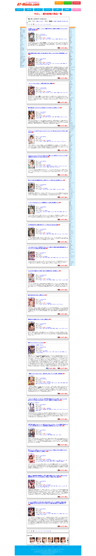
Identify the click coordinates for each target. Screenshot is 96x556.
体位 (70, 146)
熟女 (55, 211)
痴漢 (21, 33)
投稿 (70, 169)
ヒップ (70, 199)
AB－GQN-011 (43, 377)
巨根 (70, 70)
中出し (41, 63)
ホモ (70, 229)
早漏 (70, 141)
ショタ (70, 117)
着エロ (70, 157)
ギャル (70, 68)
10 (47, 24)
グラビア (71, 78)
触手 (70, 112)
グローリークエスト (43, 378)
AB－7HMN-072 (43, 136)
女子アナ (71, 113)
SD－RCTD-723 (43, 252)
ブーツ (70, 211)
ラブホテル (71, 249)
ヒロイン (71, 206)
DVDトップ (19, 9)
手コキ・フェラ (23, 37)
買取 (61, 546)
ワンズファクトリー (43, 88)
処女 (70, 114)
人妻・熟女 (22, 48)
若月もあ (32, 159)
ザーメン (45, 64)
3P (63, 165)
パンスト (60, 165)
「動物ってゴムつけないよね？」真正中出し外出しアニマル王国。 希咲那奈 (45, 373)
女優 (21, 28)
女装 (70, 116)
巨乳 (44, 63)
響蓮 (31, 85)
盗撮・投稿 (22, 49)
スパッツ (71, 130)
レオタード (56, 165)
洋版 (70, 246)
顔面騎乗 (58, 461)
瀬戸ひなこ (32, 182)
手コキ (42, 64)
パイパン (46, 63)
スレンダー (47, 92)
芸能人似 (21, 57)
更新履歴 (67, 9)
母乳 (70, 227)
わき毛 (70, 265)
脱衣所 (70, 149)
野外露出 (21, 36)
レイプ (70, 254)
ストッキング (71, 128)
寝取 (51, 304)
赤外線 (70, 136)
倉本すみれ (32, 134)
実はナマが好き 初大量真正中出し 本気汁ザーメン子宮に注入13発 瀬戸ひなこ (45, 180)
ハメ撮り (44, 141)
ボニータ (41, 300)
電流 (70, 166)
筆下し (70, 217)
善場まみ (32, 321)
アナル (70, 32)
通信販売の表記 (44, 546)
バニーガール (57, 63)
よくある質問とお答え (56, 546)
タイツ (70, 148)
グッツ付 (71, 77)
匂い (70, 181)
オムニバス (22, 53)
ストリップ (71, 129)
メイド (70, 239)
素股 (51, 461)
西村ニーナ (32, 110)
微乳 (52, 382)
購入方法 (36, 546)
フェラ (38, 64)
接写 (40, 117)
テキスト (42, 21)
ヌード (70, 185)
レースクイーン (72, 255)
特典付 (70, 173)
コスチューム (65, 547)
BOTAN (41, 347)
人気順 (54, 21)
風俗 (44, 460)
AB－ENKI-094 (43, 58)
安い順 (63, 21)
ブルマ (49, 485)
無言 (70, 237)
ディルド (71, 161)
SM (69, 44)
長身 (46, 257)
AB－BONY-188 (43, 299)
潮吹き (55, 92)
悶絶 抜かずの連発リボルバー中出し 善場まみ (38, 319)
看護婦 (49, 211)
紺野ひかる (32, 297)
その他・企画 (22, 56)
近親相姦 (44, 409)
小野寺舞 (32, 32)
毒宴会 (41, 59)
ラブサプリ (61, 547)
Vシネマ (70, 207)
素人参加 (71, 122)
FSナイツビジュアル (43, 35)
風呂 (70, 221)
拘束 (61, 63)
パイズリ (37, 117)
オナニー (62, 116)
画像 (37, 21)
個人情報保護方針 (49, 546)
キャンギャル (71, 69)
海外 (70, 53)
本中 (40, 137)
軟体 (47, 165)
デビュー (44, 165)
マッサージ (71, 233)
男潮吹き (62, 461)
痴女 (53, 116)
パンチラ (71, 197)
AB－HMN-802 (43, 404)
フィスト (71, 209)
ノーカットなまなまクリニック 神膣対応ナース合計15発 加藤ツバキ (43, 202)
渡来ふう (32, 273)
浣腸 (70, 57)
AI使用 (70, 41)
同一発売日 (49, 62)
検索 (57, 9)
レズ (70, 258)
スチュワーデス (72, 126)
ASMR (70, 42)
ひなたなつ (32, 479)
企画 (70, 61)
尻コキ (70, 120)
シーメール (71, 97)
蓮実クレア (32, 402)
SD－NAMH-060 (43, 229)
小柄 (46, 328)
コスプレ (44, 189)
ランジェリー (71, 251)
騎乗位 (64, 63)
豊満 (46, 116)
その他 (70, 145)
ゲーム (70, 82)
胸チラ (70, 238)
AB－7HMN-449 (43, 161)
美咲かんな (37, 402)
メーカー (38, 9)
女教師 (70, 109)
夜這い (70, 247)
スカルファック (72, 125)
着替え (70, 60)
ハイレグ (71, 190)
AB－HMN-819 (43, 455)
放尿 (67, 279)
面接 (70, 243)
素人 (70, 121)
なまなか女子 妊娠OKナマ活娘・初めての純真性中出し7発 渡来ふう (43, 270)
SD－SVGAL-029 (43, 275)
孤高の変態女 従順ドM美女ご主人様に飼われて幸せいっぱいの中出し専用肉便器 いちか (47, 53)
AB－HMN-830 (43, 481)
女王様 (70, 108)
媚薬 (52, 513)
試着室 (70, 100)
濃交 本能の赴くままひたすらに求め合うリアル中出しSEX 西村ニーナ (43, 107)
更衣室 (70, 86)
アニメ (21, 52)
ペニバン (71, 222)
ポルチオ (71, 230)
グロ (70, 80)
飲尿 (70, 40)
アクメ (50, 351)
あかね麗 (32, 227)
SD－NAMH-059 (43, 206)
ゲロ (53, 63)
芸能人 (70, 81)
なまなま (41, 185)
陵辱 (70, 253)
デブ (70, 165)
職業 (70, 110)
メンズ (70, 242)
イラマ (50, 63)
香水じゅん (32, 506)
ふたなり (71, 215)
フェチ (70, 213)
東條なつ (32, 453)
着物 (70, 65)
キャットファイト (72, 67)
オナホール (17, 547)
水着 (48, 434)
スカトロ (71, 124)
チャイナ (71, 154)
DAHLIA (41, 324)
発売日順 (59, 21)
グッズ (76, 9)
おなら (70, 49)
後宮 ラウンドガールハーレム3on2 (35, 342)
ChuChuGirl (42, 276)
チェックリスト (67, 2)
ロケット (41, 253)
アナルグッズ (39, 547)
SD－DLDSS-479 (43, 323)
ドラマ (70, 174)
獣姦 (70, 102)
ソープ (57, 460)
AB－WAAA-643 (43, 87)
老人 (70, 259)
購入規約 (39, 546)
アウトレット (63, 141)
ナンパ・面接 (22, 31)
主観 (48, 64)
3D (69, 133)
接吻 (55, 116)
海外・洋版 (22, 61)
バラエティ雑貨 (79, 547)
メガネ (70, 241)
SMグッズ (43, 547)
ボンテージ (71, 231)
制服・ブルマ (22, 29)
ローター (31, 547)
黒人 (70, 90)
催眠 (70, 94)
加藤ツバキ (32, 204)
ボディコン (71, 226)
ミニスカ (63, 279)
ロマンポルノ (71, 262)
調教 (70, 158)
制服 (51, 328)
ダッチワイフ (22, 547)
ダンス (70, 150)
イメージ (71, 35)
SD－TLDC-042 (43, 346)
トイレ (70, 168)
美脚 (70, 198)
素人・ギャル (22, 32)
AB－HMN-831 (43, 508)
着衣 (36, 39)
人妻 (70, 201)
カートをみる (76, 2)
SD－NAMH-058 (43, 184)
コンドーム (51, 547)
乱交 (61, 92)
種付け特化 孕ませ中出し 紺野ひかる (36, 295)
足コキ (38, 352)
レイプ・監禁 (22, 60)
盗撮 (70, 170)
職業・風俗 (22, 65)
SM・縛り (22, 44)
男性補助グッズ (56, 547)
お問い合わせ (59, 2)
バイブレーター (26, 547)
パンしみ (71, 194)
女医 (70, 106)
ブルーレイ (71, 218)
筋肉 (70, 76)
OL (69, 45)
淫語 (51, 257)
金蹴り (70, 73)
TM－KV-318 (43, 34)
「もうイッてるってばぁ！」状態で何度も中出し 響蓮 (40, 83)
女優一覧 (29, 9)
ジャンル (48, 9)
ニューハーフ (71, 182)
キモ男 (70, 64)
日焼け (70, 205)
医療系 (70, 37)
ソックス (63, 485)
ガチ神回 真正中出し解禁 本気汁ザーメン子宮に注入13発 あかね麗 (43, 224)
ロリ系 (21, 39)
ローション (50, 116)
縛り (70, 101)
